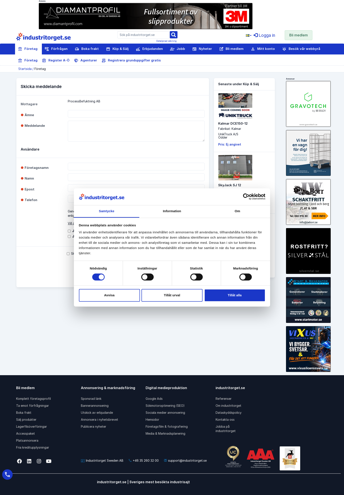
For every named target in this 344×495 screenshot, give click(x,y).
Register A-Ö (56, 60)
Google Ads (154, 398)
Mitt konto (263, 49)
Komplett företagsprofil (33, 398)
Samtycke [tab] (106, 211)
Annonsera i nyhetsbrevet (99, 419)
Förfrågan (56, 49)
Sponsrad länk (91, 398)
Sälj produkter (26, 419)
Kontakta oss (225, 419)
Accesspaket (25, 433)
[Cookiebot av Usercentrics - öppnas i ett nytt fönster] (246, 196)
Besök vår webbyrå (301, 49)
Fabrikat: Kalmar (229, 129)
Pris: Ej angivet (229, 144)
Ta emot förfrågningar (32, 405)
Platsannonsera (27, 440)
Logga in (264, 35)
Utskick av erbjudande (97, 412)
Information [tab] (172, 211)
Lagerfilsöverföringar (31, 426)
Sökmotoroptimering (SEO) (165, 405)
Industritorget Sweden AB (102, 460)
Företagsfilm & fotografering (167, 426)
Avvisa (109, 295)
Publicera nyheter (93, 426)
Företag (27, 49)
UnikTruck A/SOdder (228, 135)
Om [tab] (237, 211)
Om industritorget (228, 405)
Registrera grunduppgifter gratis (131, 60)
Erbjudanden (149, 49)
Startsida (25, 69)
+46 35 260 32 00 (144, 460)
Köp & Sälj (117, 49)
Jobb (177, 49)
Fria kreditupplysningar (32, 447)
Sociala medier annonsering (165, 412)
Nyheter (202, 49)
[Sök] (173, 34)
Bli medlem (298, 35)
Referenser (224, 398)
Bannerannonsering (95, 405)
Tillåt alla (235, 295)
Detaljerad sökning (166, 41)
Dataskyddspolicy (229, 412)
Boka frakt (87, 49)
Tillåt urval (172, 295)
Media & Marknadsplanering (165, 433)
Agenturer (85, 60)
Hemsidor (152, 419)
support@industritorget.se (185, 460)
